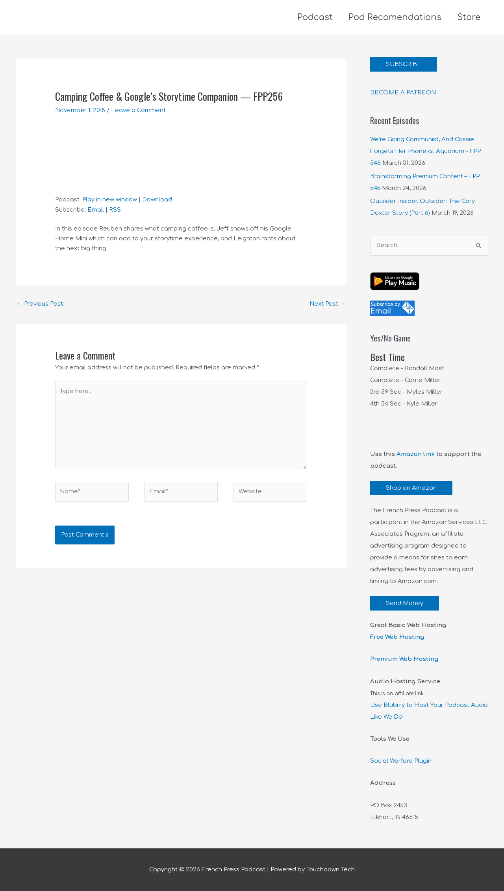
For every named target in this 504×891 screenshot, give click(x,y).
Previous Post (40, 304)
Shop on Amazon (411, 488)
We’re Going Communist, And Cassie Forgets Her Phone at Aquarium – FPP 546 (425, 151)
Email (95, 210)
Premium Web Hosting (404, 659)
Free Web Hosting (397, 637)
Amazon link (416, 454)
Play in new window (109, 199)
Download (157, 199)
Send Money (404, 603)
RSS (115, 210)
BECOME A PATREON (403, 92)
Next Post (327, 304)
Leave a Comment (138, 110)
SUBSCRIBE (403, 64)
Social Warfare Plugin (401, 761)
